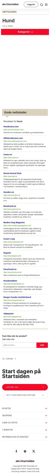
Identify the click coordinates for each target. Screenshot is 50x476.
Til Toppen (9, 359)
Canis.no (7, 154)
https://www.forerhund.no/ (12, 272)
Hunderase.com (11, 126)
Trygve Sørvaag (33, 469)
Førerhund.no (10, 269)
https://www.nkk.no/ (10, 176)
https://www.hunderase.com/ (13, 130)
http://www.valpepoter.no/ (12, 317)
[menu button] (41, 4)
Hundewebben (10, 281)
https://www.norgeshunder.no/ (14, 300)
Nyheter (25, 408)
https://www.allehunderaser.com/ (15, 141)
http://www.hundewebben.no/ (13, 284)
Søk (42, 345)
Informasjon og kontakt (25, 437)
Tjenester (25, 430)
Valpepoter (8, 313)
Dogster (7, 253)
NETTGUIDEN (9, 12)
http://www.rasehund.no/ (12, 209)
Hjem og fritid (25, 422)
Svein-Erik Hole (33, 471)
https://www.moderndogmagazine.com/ (17, 226)
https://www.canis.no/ (11, 158)
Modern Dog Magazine (14, 222)
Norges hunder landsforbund (17, 297)
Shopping (25, 415)
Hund (10, 26)
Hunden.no (8, 192)
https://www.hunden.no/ (11, 195)
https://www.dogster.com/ (12, 256)
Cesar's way (9, 239)
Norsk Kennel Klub (12, 173)
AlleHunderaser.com (13, 138)
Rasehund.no (9, 206)
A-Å (4, 26)
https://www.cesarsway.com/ (13, 242)
